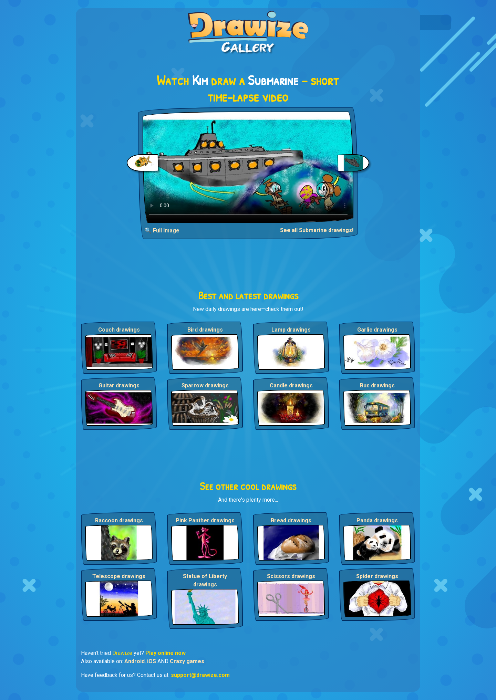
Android (134, 661)
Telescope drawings (118, 576)
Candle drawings (291, 385)
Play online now (165, 653)
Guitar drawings (119, 385)
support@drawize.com (200, 675)
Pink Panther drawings (205, 520)
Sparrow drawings (205, 385)
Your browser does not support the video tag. (248, 167)
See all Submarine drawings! (316, 230)
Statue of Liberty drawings (205, 580)
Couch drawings (119, 329)
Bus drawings (377, 385)
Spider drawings (377, 576)
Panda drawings (377, 520)
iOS (151, 661)
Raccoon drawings (119, 520)
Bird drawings (205, 329)
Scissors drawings (291, 576)
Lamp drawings (291, 329)
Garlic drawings (377, 329)
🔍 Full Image (162, 230)
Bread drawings (291, 520)
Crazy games (187, 661)
